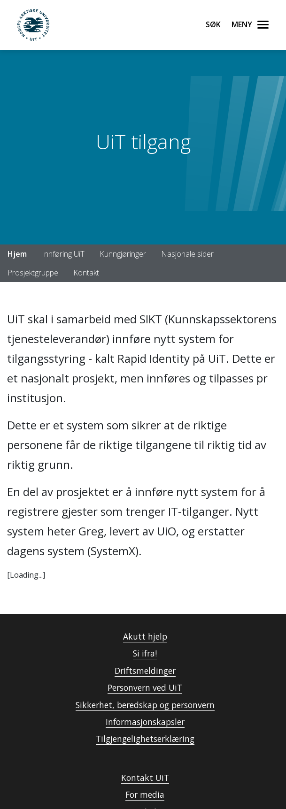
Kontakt (86, 272)
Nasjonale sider (187, 254)
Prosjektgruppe (33, 272)
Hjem (17, 254)
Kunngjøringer (123, 254)
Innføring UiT (63, 254)
